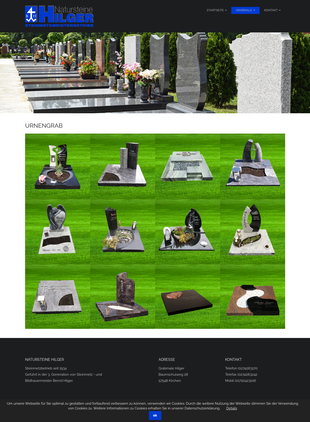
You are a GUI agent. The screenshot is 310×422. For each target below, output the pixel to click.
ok (155, 415)
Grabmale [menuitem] (244, 10)
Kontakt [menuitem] (271, 10)
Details (231, 408)
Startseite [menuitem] (215, 10)
